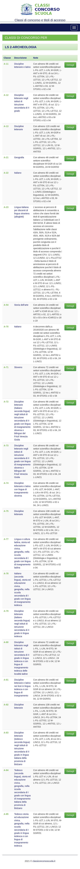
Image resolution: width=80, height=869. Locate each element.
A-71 (6, 367)
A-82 (6, 704)
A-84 (6, 770)
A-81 (6, 679)
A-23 (6, 207)
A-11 (6, 64)
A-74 (6, 483)
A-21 (6, 157)
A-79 (6, 611)
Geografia (19, 157)
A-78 (6, 573)
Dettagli (70, 65)
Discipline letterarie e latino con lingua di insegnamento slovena (22, 489)
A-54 (6, 305)
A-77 (6, 539)
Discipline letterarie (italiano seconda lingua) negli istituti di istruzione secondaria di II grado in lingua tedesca (22, 624)
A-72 (6, 401)
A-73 (6, 445)
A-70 (6, 326)
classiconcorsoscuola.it (44, 861)
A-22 (6, 173)
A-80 (6, 642)
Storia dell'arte (21, 305)
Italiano (17, 173)
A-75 (6, 511)
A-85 (6, 814)
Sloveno (18, 367)
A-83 (6, 732)
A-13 (6, 126)
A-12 (6, 95)
